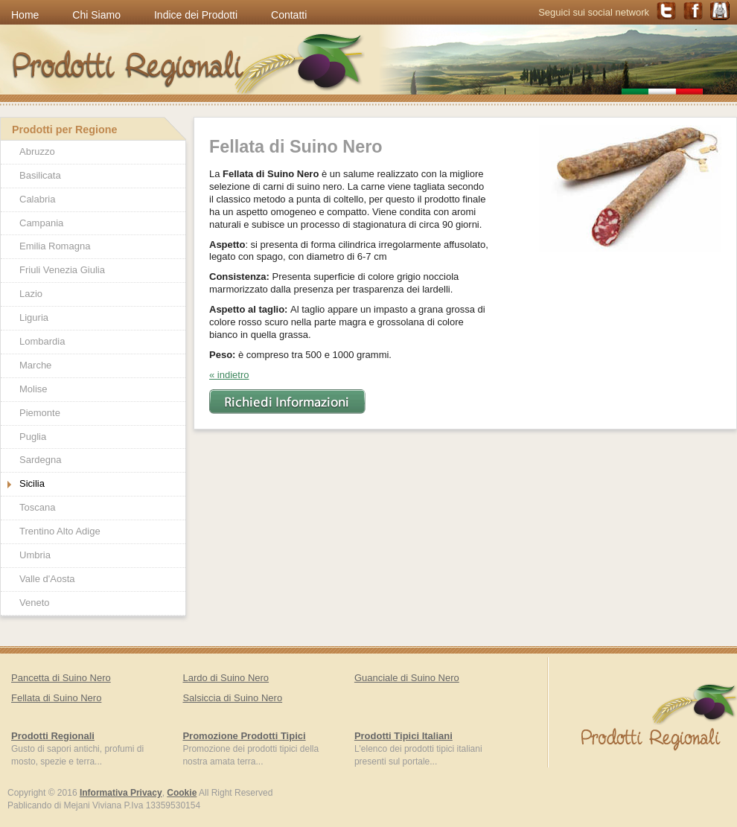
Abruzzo (37, 151)
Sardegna (40, 459)
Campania (41, 223)
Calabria (37, 199)
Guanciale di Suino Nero (406, 677)
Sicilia (32, 483)
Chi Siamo (96, 15)
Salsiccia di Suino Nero (232, 697)
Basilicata (40, 175)
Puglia (32, 436)
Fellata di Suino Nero (56, 697)
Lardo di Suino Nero (225, 677)
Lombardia (42, 341)
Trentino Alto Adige (59, 531)
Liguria (33, 317)
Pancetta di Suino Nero (61, 677)
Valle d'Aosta (47, 578)
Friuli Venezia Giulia (62, 269)
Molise (33, 389)
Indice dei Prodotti (195, 15)
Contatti (289, 15)
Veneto (34, 602)
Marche (35, 365)
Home (25, 15)
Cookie (182, 793)
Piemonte (39, 412)
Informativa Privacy (121, 793)
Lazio (30, 293)
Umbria (35, 555)
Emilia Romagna (54, 246)
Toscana (37, 507)
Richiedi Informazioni (287, 401)
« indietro (229, 374)
